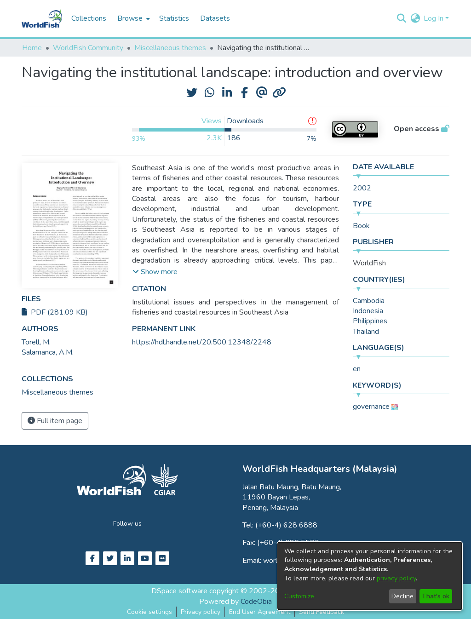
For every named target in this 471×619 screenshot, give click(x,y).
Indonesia (368, 311)
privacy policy (396, 578)
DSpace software (179, 591)
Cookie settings (149, 612)
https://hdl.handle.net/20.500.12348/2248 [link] (201, 342)
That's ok (435, 596)
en (357, 369)
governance (371, 406)
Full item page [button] (55, 421)
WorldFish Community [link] (88, 48)
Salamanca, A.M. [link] (48, 352)
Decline (402, 596)
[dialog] (370, 576)
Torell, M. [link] (36, 342)
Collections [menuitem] (88, 18)
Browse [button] (130, 18)
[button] (401, 18)
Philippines (370, 321)
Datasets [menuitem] (215, 18)
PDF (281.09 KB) (55, 312)
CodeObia (256, 601)
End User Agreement (259, 612)
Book (361, 226)
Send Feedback (321, 612)
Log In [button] (434, 18)
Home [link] (32, 48)
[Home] (42, 18)
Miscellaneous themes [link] (170, 48)
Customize (299, 596)
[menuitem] (132, 18)
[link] (57, 392)
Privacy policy (200, 612)
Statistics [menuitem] (174, 18)
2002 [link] (362, 188)
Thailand (366, 332)
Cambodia (369, 301)
